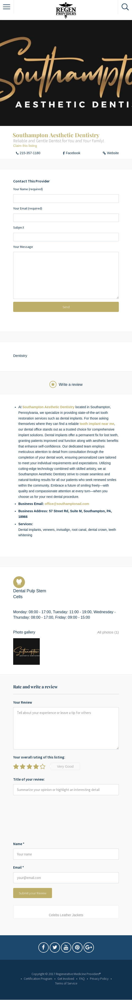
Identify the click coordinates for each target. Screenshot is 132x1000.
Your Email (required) (66, 214)
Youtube (66, 946)
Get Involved (65, 976)
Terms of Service (66, 981)
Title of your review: (29, 777)
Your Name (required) (66, 195)
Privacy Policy (99, 976)
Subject (66, 233)
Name (18, 841)
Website (113, 153)
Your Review (22, 700)
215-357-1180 (30, 153)
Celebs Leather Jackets (66, 913)
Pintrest (77, 946)
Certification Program (38, 976)
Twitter (55, 946)
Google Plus (88, 946)
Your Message (66, 272)
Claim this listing (25, 146)
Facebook (73, 153)
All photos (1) (108, 632)
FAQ (82, 976)
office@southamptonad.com (67, 504)
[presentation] (32, 817)
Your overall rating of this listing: (39, 755)
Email (18, 865)
